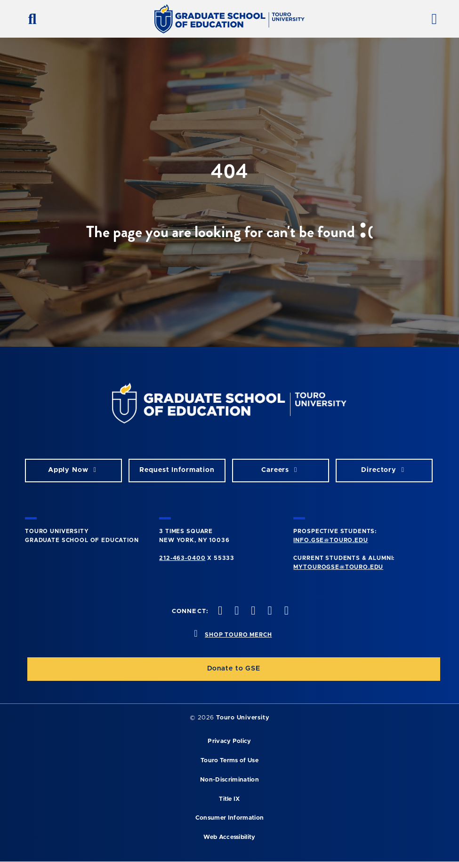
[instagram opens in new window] (252, 611)
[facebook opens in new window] (219, 611)
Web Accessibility (229, 837)
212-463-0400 (182, 558)
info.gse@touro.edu (330, 540)
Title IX (229, 799)
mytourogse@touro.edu (338, 567)
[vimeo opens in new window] (269, 611)
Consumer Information (229, 818)
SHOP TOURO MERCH (238, 635)
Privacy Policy (229, 741)
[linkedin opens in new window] (285, 611)
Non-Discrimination (229, 780)
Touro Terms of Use (229, 761)
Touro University (242, 718)
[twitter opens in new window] (236, 611)
